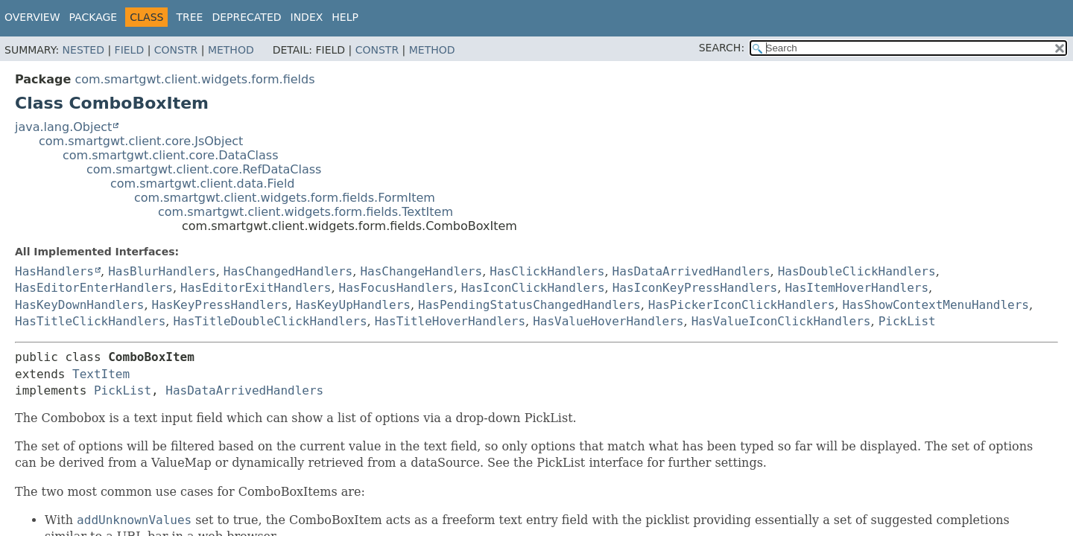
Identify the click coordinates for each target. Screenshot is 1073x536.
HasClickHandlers (547, 271)
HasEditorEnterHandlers (94, 288)
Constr (175, 50)
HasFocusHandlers (396, 288)
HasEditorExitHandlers (255, 288)
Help (345, 17)
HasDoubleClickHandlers (857, 271)
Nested (83, 50)
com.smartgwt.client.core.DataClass (171, 155)
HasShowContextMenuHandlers (935, 305)
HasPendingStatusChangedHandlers (529, 305)
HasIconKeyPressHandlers (695, 288)
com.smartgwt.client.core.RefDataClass (203, 169)
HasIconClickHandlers (533, 288)
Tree (189, 17)
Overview (32, 17)
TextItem (101, 374)
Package (93, 17)
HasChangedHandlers (288, 271)
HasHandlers (54, 271)
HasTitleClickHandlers (90, 321)
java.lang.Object (63, 127)
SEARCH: (721, 48)
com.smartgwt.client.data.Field (202, 183)
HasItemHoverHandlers (856, 288)
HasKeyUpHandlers (353, 305)
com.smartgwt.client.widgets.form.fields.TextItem (305, 212)
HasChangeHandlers (421, 271)
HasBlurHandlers (162, 271)
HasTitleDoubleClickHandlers (270, 321)
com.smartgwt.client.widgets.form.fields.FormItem (284, 198)
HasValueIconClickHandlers (781, 321)
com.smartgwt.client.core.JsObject (141, 141)
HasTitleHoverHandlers (450, 321)
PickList (907, 321)
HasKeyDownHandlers (79, 305)
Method (231, 50)
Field (130, 50)
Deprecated (246, 17)
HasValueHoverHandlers (608, 321)
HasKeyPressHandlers (220, 305)
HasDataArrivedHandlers (691, 271)
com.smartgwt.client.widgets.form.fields (194, 79)
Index (307, 17)
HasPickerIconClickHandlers (741, 305)
